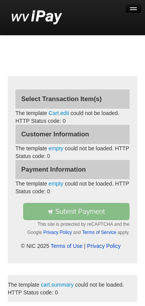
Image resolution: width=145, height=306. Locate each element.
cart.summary (57, 285)
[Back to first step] (37, 17)
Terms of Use (66, 246)
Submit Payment (76, 211)
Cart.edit (59, 113)
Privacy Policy (57, 232)
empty (56, 148)
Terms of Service (99, 232)
